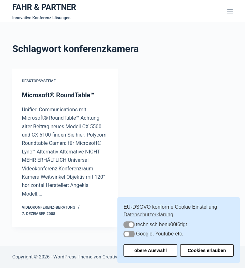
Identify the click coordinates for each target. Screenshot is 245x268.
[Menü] (230, 11)
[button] (129, 224)
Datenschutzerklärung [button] (148, 214)
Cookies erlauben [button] (207, 250)
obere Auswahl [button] (150, 250)
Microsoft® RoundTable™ (58, 95)
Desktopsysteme (39, 81)
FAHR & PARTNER (44, 7)
